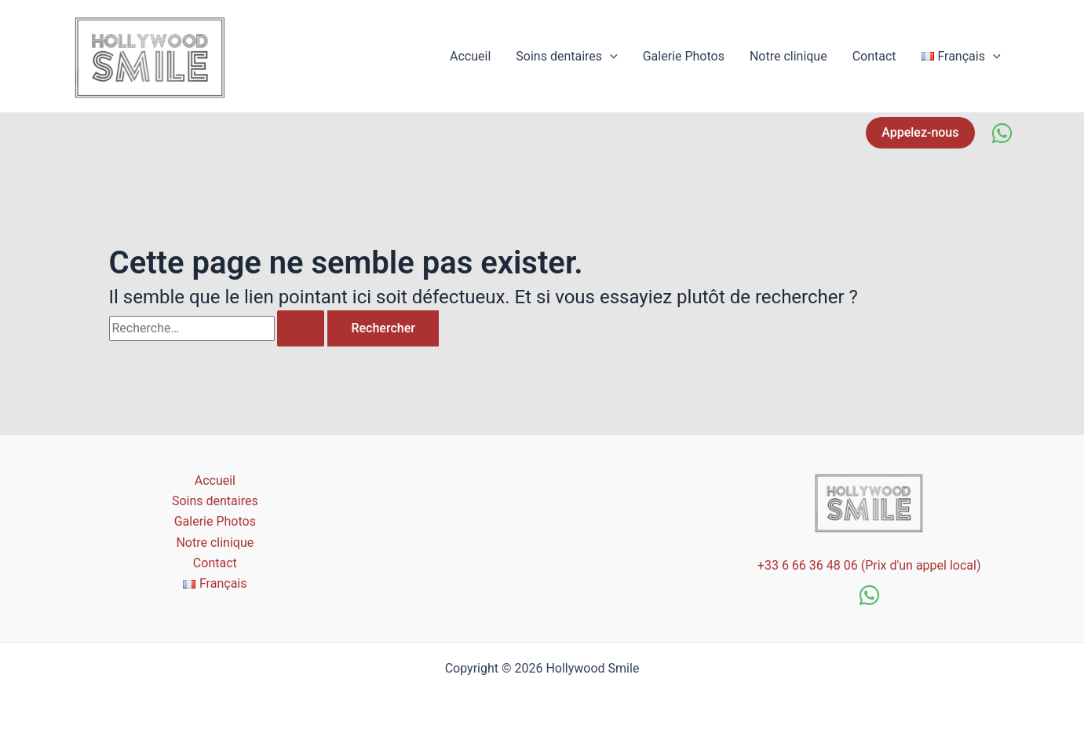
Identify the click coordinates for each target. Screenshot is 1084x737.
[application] (610, 56)
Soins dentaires (566, 56)
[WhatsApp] (1002, 133)
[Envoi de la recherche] (300, 328)
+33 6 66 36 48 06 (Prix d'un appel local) (869, 565)
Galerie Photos (683, 56)
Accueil (470, 56)
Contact (874, 56)
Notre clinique (788, 56)
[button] (920, 132)
